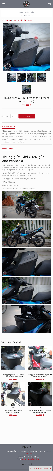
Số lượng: (5, 116)
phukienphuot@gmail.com (31, 459)
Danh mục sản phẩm (26, 12)
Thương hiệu (26, 15)
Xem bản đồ (29, 453)
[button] (2, 20)
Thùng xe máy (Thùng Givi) (22, 20)
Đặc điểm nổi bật (8, 127)
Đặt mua (27, 116)
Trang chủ (6, 20)
